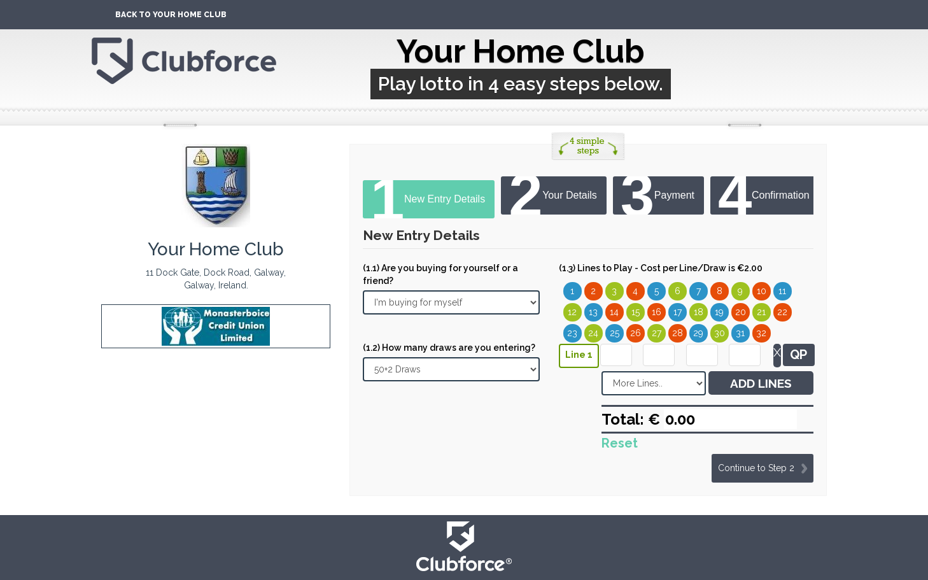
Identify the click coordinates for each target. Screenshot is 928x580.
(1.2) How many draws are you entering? (449, 348)
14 (614, 312)
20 (740, 312)
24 (593, 333)
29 (698, 333)
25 (614, 333)
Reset (619, 443)
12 (572, 312)
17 (677, 312)
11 (782, 291)
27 (656, 333)
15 (635, 312)
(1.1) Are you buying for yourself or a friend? (440, 274)
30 (719, 333)
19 (719, 312)
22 (782, 312)
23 (572, 333)
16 (656, 312)
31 (740, 333)
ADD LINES (761, 383)
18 (698, 312)
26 (635, 333)
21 (761, 312)
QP (798, 354)
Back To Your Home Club (171, 14)
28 (677, 333)
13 (593, 312)
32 (761, 333)
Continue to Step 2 (756, 468)
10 (761, 291)
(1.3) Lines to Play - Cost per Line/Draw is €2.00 (661, 268)
